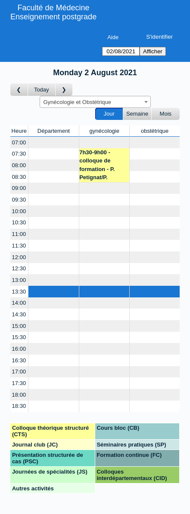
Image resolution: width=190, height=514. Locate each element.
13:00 (19, 280)
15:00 (19, 326)
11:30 (19, 245)
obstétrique (154, 131)
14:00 (19, 303)
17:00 (19, 371)
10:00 (19, 211)
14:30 (19, 314)
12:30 (19, 268)
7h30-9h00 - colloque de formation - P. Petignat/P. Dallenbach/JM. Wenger (99, 166)
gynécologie (104, 131)
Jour (109, 113)
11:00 (19, 234)
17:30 (19, 383)
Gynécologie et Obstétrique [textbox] (78, 102)
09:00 (19, 188)
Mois (165, 113)
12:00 (19, 257)
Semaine (137, 113)
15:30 (19, 337)
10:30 (19, 222)
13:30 (19, 291)
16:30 (19, 360)
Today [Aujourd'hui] (41, 89)
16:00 (19, 349)
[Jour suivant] (64, 89)
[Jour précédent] (19, 89)
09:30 (19, 199)
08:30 (19, 177)
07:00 (19, 142)
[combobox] (95, 102)
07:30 (19, 153)
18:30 (19, 406)
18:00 (19, 395)
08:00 (19, 165)
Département (53, 131)
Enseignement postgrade (53, 16)
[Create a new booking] (53, 142)
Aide (112, 37)
